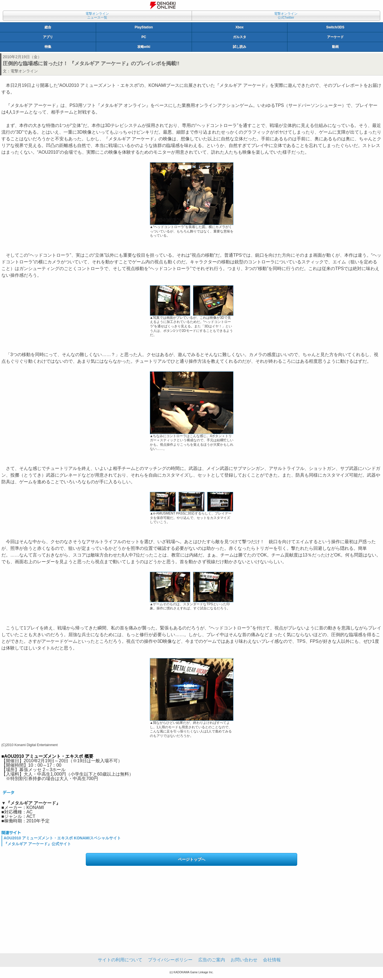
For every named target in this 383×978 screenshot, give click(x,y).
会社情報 (272, 959)
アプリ (48, 37)
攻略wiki (143, 47)
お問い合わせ (244, 959)
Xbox (239, 27)
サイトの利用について (120, 959)
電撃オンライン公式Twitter (285, 15)
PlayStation (144, 27)
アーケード (335, 37)
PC (144, 37)
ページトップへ (191, 859)
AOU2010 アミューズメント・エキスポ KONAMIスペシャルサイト (62, 838)
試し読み (239, 47)
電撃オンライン (24, 71)
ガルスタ (239, 37)
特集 (48, 47)
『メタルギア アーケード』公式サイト (37, 844)
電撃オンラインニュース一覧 (97, 15)
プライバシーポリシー (170, 959)
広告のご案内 (211, 959)
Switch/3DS (335, 27)
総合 (48, 27)
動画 (335, 47)
